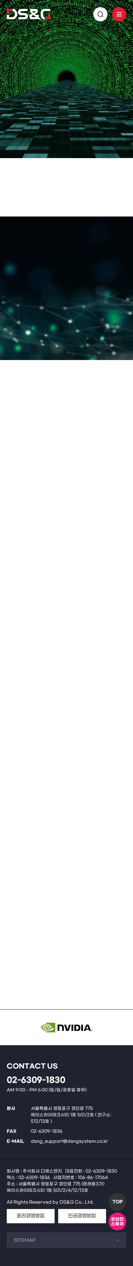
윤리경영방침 (30, 1216)
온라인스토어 (117, 1221)
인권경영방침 (82, 1216)
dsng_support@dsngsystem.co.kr (69, 1141)
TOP (117, 1201)
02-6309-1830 (36, 1080)
